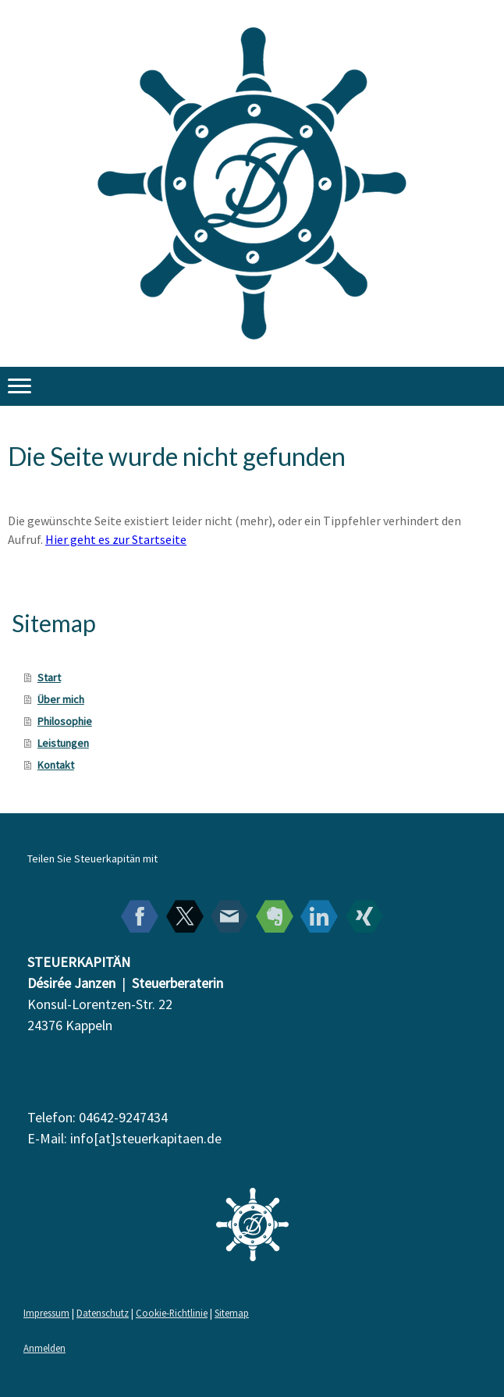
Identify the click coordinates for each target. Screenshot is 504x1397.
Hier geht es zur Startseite (115, 539)
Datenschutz (102, 1312)
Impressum (46, 1312)
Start (49, 677)
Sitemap (232, 1312)
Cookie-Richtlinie (172, 1312)
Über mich (60, 699)
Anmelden (44, 1348)
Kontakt (55, 765)
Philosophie (64, 721)
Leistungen (63, 743)
